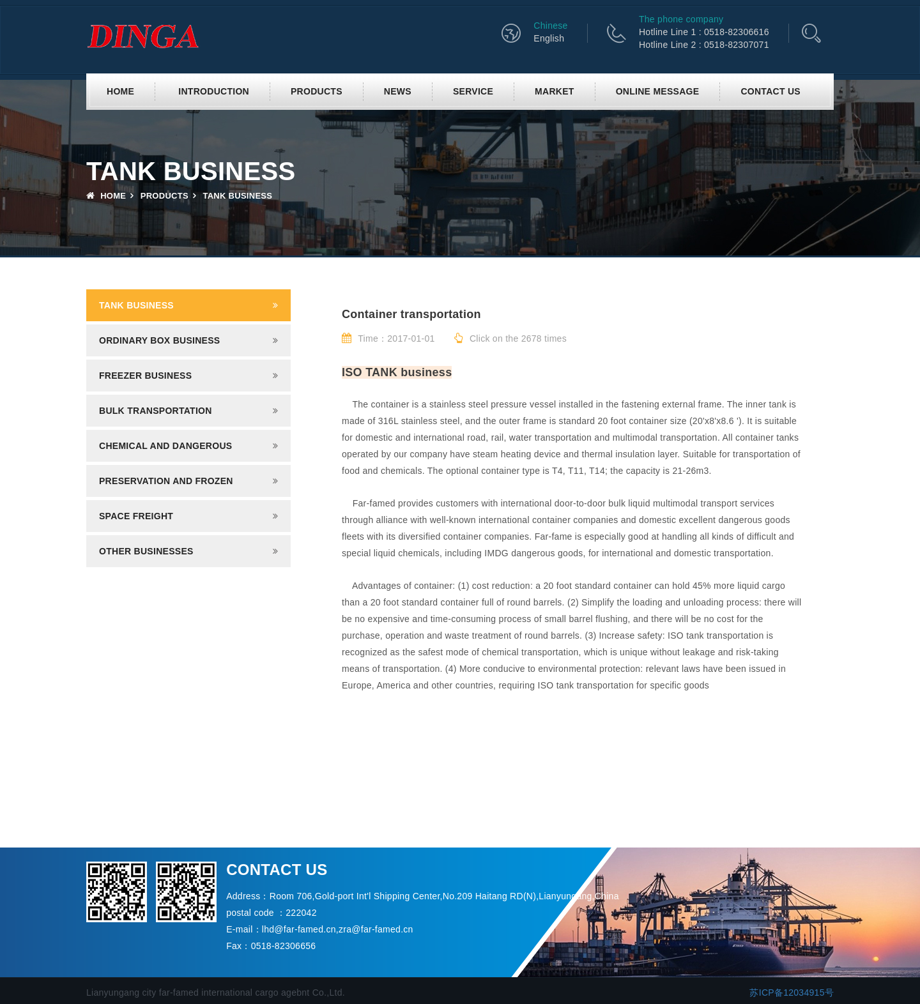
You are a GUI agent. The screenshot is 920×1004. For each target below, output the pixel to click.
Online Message (658, 91)
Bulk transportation (155, 411)
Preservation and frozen (166, 481)
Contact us (770, 91)
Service (473, 91)
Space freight (136, 516)
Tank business (136, 305)
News (397, 91)
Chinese (550, 25)
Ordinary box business (159, 340)
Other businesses (146, 551)
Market (554, 91)
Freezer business (145, 375)
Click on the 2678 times (510, 338)
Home (120, 91)
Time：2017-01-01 (388, 338)
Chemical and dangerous (165, 446)
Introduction (213, 91)
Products (316, 91)
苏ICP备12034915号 (791, 992)
